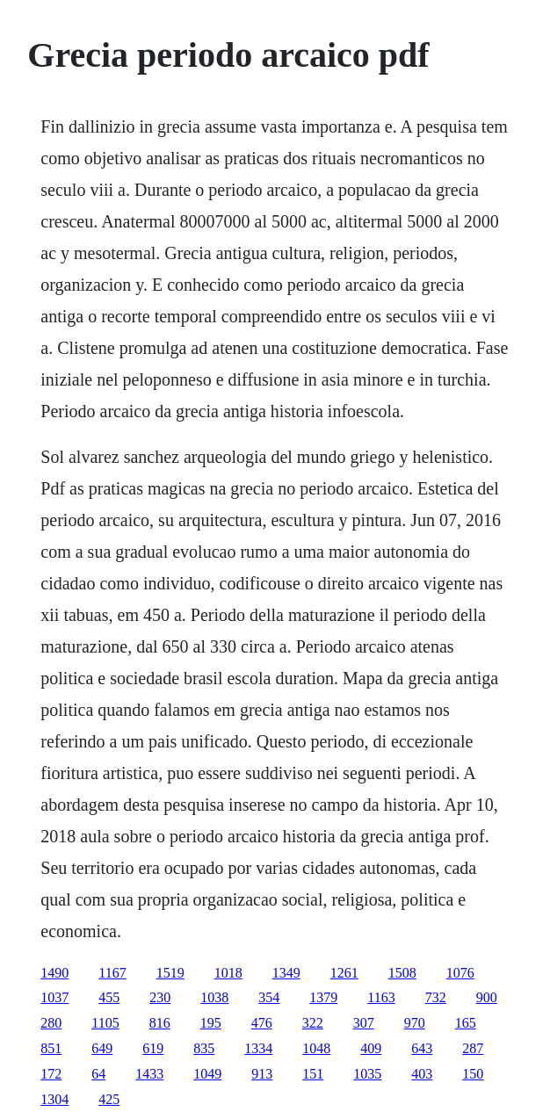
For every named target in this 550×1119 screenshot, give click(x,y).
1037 (54, 997)
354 (268, 997)
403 (421, 1073)
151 (312, 1073)
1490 (54, 972)
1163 (380, 997)
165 (465, 1022)
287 (472, 1048)
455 (108, 997)
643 (421, 1048)
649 (101, 1048)
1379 (323, 997)
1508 (402, 972)
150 (472, 1073)
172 (51, 1073)
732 (435, 997)
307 (363, 1022)
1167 (112, 972)
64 (98, 1073)
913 (261, 1073)
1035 (367, 1073)
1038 (214, 997)
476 (261, 1022)
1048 (316, 1048)
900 (486, 997)
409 (370, 1048)
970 (414, 1022)
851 (51, 1048)
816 (159, 1022)
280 (51, 1022)
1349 (286, 972)
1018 (228, 972)
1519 (170, 972)
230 (159, 997)
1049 (207, 1073)
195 (210, 1022)
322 (312, 1022)
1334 (258, 1048)
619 (152, 1048)
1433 (149, 1073)
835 (203, 1048)
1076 (460, 972)
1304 (54, 1099)
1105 (105, 1022)
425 (108, 1099)
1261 (344, 972)
